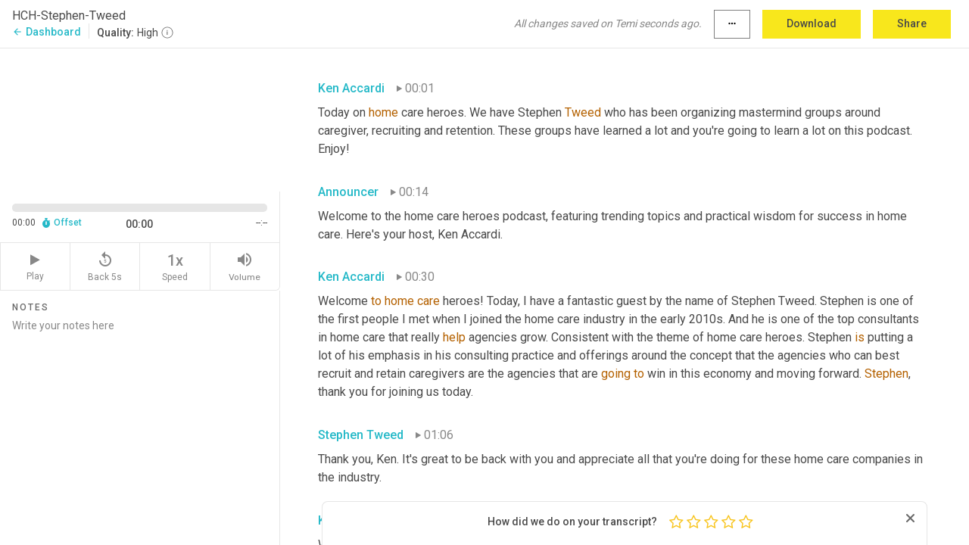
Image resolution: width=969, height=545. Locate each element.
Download (812, 23)
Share (912, 23)
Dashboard (46, 32)
